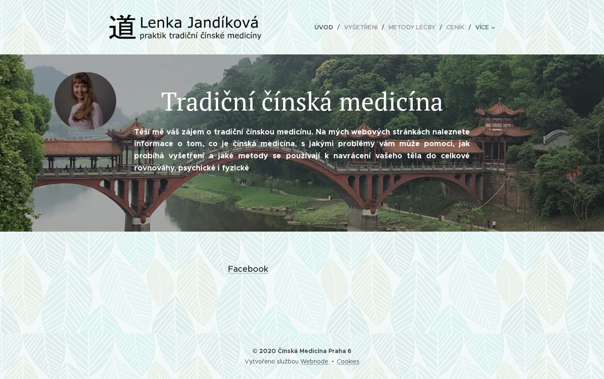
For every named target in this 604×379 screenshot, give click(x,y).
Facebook (248, 269)
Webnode (314, 361)
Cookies (348, 361)
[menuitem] (331, 27)
